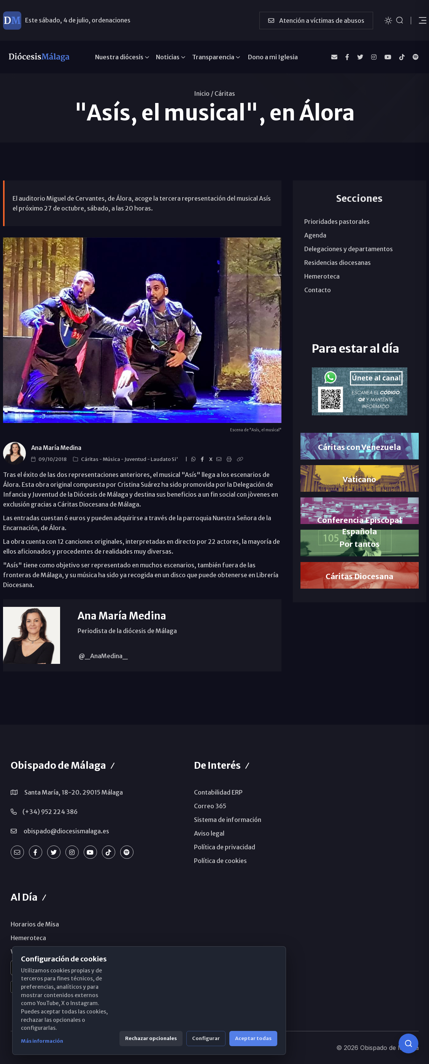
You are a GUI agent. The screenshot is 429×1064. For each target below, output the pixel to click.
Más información (42, 1041)
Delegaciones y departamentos (348, 249)
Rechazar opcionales (151, 1038)
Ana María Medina (56, 447)
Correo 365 (210, 806)
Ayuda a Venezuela (51, 20)
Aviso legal (209, 833)
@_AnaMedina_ (103, 656)
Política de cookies (220, 860)
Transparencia (213, 57)
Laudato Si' (165, 459)
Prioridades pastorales (337, 221)
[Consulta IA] (408, 1043)
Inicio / (203, 93)
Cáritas (224, 93)
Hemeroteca (322, 276)
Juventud (135, 459)
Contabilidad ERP (218, 792)
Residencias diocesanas (337, 262)
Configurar (206, 1038)
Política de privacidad (224, 847)
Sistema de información (227, 819)
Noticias (168, 57)
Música (112, 459)
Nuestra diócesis (119, 57)
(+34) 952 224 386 (50, 811)
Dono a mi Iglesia (273, 57)
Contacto (317, 290)
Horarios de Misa (35, 924)
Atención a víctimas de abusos (316, 20)
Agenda (315, 235)
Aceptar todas (253, 1038)
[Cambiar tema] (388, 20)
